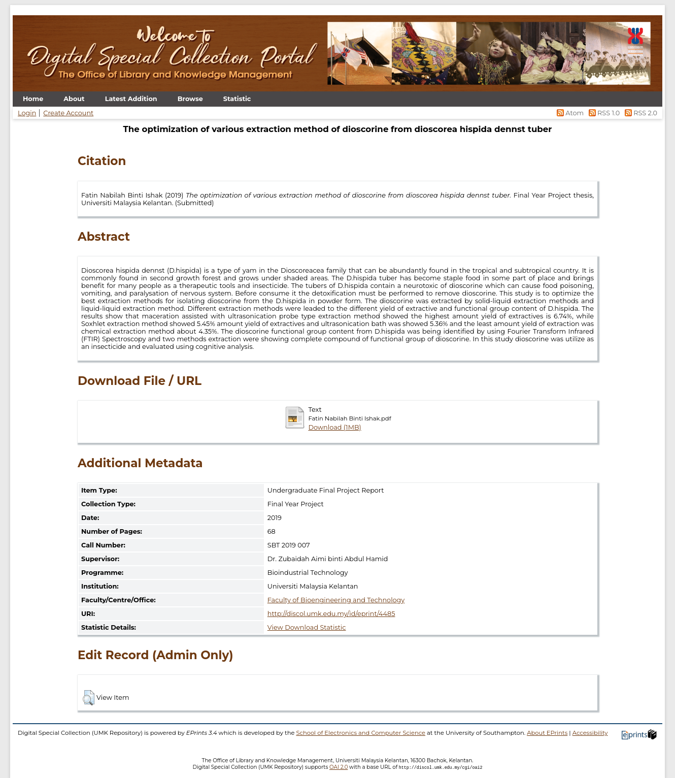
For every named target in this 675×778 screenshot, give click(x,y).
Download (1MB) (334, 427)
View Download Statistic (306, 627)
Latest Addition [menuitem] (131, 99)
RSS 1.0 (603, 113)
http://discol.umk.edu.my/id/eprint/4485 (331, 614)
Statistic (237, 99)
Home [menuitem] (33, 99)
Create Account (68, 113)
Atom (570, 113)
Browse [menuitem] (190, 99)
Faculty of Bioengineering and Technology (335, 600)
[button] (88, 697)
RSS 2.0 (639, 113)
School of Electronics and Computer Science (360, 732)
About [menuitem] (73, 99)
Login (27, 113)
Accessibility (590, 732)
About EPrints (547, 732)
